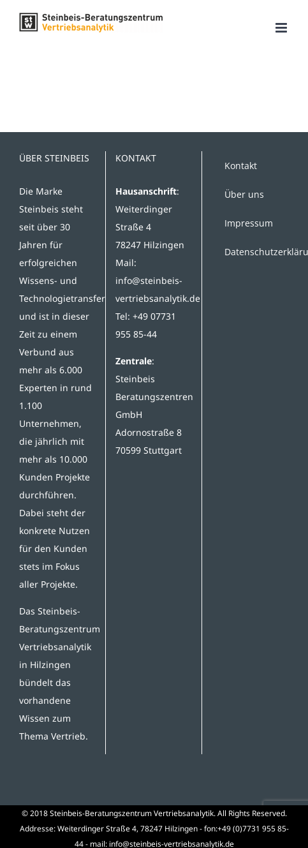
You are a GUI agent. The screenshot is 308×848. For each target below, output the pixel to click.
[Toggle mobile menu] (282, 27)
